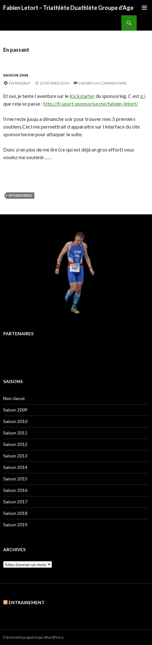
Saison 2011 (15, 432)
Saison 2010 (15, 421)
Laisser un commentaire (103, 83)
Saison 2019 (15, 524)
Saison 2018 (15, 513)
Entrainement (27, 602)
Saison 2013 (15, 455)
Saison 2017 (15, 501)
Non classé (14, 398)
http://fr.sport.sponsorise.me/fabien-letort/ (90, 103)
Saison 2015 (15, 478)
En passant (20, 83)
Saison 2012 (15, 444)
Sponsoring (20, 195)
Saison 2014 (15, 75)
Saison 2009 (15, 409)
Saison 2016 (15, 490)
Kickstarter (82, 96)
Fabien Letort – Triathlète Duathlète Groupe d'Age (68, 7)
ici (142, 96)
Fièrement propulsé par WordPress (33, 637)
